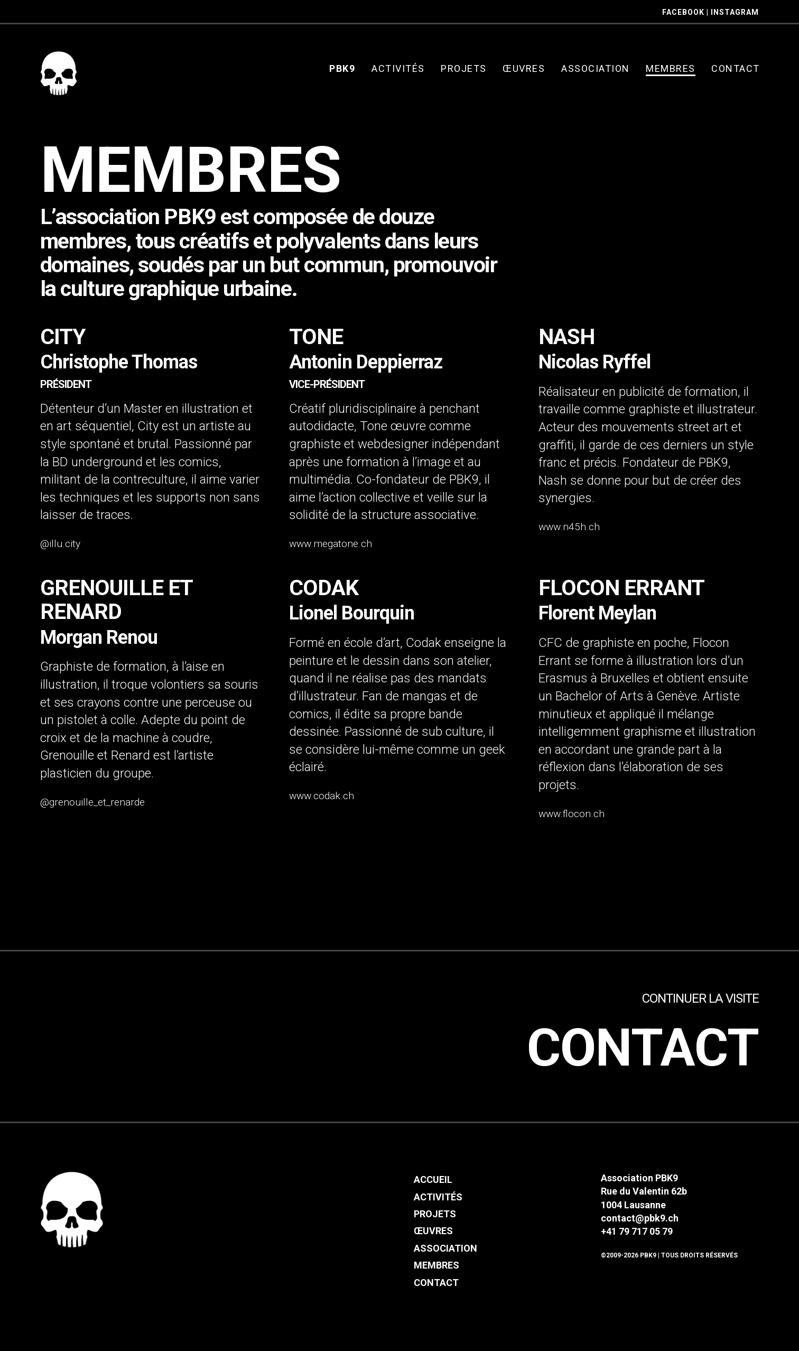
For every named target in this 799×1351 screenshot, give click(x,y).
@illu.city (60, 544)
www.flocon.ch (571, 814)
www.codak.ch (321, 796)
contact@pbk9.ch (640, 1224)
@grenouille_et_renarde (92, 802)
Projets (435, 1220)
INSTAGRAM (735, 12)
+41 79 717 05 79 (637, 1238)
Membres (436, 1272)
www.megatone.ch (330, 544)
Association (445, 1254)
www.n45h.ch (569, 527)
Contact (617, 1048)
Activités (438, 1203)
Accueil (433, 1186)
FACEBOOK (683, 12)
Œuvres (433, 1237)
